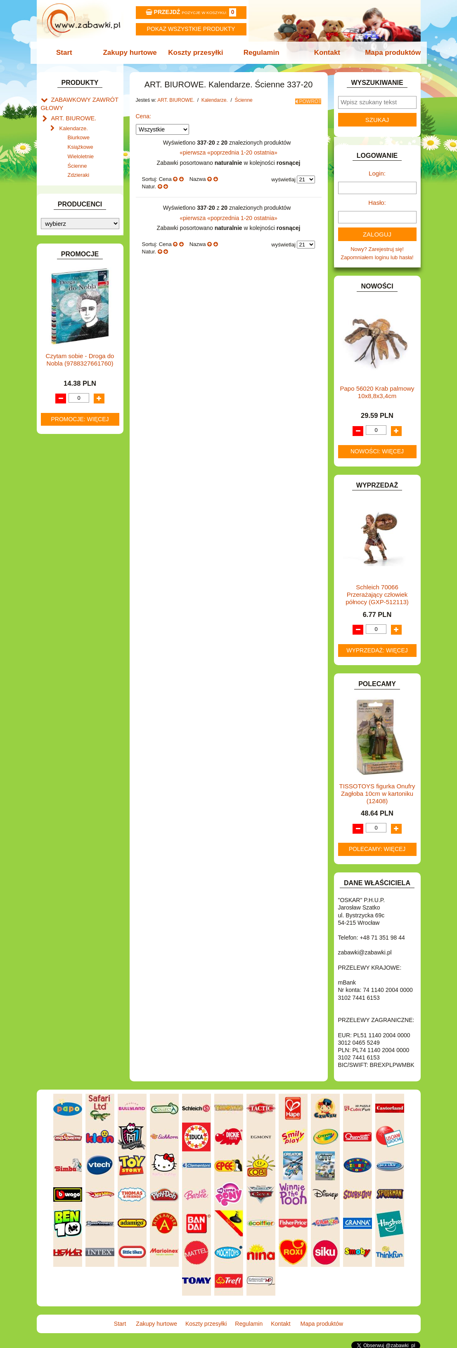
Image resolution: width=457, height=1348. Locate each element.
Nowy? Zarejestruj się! (377, 249)
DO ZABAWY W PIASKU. (81, 322)
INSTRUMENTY (70, 388)
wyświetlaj (283, 177)
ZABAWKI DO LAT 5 (75, 570)
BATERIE (62, 275)
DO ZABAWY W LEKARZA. (84, 303)
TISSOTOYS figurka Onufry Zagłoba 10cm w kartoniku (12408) (377, 793)
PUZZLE (61, 525)
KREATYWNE (68, 442)
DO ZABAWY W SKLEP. (80, 332)
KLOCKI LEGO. (70, 433)
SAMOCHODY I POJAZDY (83, 551)
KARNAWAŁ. (67, 414)
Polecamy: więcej (377, 849)
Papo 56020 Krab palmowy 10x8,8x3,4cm (377, 392)
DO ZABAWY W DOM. (78, 313)
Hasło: (377, 202)
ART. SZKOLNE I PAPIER (82, 256)
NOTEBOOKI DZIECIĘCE (82, 497)
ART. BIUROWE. (71, 116)
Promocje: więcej (80, 853)
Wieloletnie (81, 153)
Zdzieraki (79, 172)
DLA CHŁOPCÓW (73, 284)
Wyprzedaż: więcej (377, 650)
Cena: (143, 113)
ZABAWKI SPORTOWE (79, 589)
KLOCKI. (61, 424)
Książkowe (80, 143)
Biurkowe (79, 134)
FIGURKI (62, 350)
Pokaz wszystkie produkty (191, 29)
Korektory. (71, 202)
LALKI (58, 468)
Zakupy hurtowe (132, 52)
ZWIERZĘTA (66, 598)
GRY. (57, 369)
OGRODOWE (67, 506)
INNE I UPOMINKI (73, 379)
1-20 (247, 150)
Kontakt (324, 52)
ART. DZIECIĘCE (72, 247)
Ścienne (77, 162)
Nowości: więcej (377, 451)
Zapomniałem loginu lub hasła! (377, 257)
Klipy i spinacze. (78, 193)
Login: (377, 173)
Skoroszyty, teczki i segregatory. (77, 215)
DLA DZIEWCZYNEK (76, 294)
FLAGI (59, 360)
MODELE (62, 478)
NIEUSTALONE (70, 607)
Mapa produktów (388, 52)
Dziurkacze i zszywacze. (88, 183)
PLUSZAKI (64, 515)
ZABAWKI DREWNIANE (80, 579)
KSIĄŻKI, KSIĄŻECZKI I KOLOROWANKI (75, 455)
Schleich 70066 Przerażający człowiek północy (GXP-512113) (377, 594)
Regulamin (261, 52)
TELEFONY (65, 560)
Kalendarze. (73, 125)
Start (69, 52)
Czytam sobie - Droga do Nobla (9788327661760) (80, 794)
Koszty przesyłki (196, 52)
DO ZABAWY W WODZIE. (82, 341)
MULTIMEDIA (67, 487)
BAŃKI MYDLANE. (73, 266)
